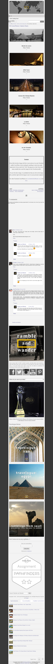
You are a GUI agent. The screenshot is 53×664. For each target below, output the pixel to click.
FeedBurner (29, 551)
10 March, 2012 (20, 262)
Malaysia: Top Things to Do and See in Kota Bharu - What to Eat (26, 609)
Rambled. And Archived (38, 601)
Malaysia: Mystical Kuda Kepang (19, 645)
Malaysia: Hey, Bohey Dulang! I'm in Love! (21, 625)
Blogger (26, 598)
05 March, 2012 (19, 229)
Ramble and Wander (21, 244)
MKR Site (27, 663)
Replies (15, 240)
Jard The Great (16, 289)
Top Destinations (14, 601)
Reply (14, 238)
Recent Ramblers (26, 601)
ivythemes (22, 663)
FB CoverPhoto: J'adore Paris (18, 26)
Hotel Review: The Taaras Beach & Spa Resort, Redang (24, 651)
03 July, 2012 (22, 289)
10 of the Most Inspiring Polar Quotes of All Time (23, 630)
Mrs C (14, 229)
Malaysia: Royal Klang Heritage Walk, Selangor (22, 640)
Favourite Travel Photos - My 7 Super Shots (22, 604)
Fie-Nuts (15, 262)
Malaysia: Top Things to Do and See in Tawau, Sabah (24, 620)
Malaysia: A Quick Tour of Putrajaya (20, 614)
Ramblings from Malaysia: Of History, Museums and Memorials (26, 635)
